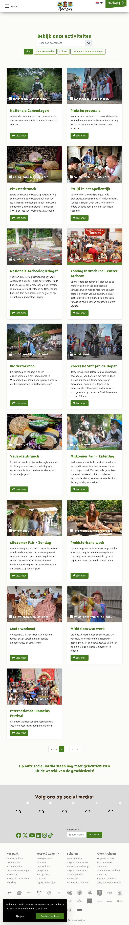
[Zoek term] (61, 43)
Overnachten (43, 866)
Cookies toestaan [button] (50, 916)
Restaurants (13, 874)
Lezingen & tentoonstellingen (88, 51)
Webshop (11, 882)
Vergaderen (43, 870)
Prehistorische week (94, 541)
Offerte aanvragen (46, 882)
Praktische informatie (18, 878)
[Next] (78, 749)
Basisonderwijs (74, 858)
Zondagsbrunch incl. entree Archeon (94, 273)
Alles (28, 51)
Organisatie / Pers (106, 858)
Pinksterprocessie (94, 105)
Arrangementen (45, 858)
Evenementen (13, 862)
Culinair (63, 51)
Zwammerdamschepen (18, 870)
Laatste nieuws (104, 862)
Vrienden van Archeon (108, 870)
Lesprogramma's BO (77, 862)
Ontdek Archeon (15, 858)
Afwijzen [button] (20, 916)
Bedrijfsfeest (43, 874)
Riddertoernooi (34, 367)
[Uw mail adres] (77, 835)
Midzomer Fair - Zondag (34, 541)
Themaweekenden (45, 51)
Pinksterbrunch (34, 185)
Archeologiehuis (15, 866)
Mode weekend (34, 625)
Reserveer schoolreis (77, 882)
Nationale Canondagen (34, 105)
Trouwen (41, 862)
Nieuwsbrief (73, 829)
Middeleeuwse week (94, 625)
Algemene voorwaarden (109, 882)
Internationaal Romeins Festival (34, 704)
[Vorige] (51, 749)
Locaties (41, 878)
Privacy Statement (106, 878)
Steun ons (102, 874)
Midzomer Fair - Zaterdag (94, 455)
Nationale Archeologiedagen (34, 273)
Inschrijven (94, 834)
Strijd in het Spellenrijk (94, 185)
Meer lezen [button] (41, 908)
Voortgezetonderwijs (78, 866)
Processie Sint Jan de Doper (94, 367)
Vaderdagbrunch (34, 455)
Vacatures (102, 866)
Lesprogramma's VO (77, 870)
